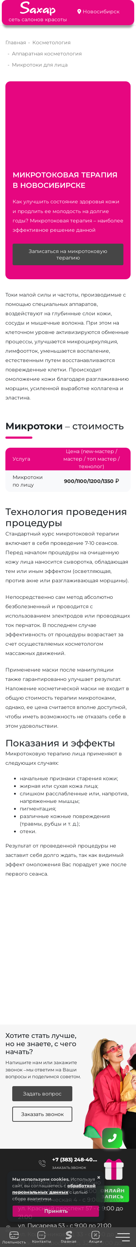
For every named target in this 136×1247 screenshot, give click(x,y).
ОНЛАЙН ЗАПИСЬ (112, 1193)
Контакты (41, 1237)
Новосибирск (101, 11)
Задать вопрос (42, 1093)
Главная (69, 1237)
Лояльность (14, 1237)
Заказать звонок (42, 1114)
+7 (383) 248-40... (74, 1159)
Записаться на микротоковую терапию (68, 254)
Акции (95, 1237)
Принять (56, 1211)
